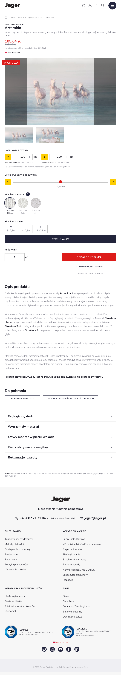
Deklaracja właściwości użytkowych (70, 398)
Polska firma (62, 642)
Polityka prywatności (16, 564)
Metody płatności (14, 544)
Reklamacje (11, 554)
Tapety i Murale (17, 17)
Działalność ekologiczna (76, 606)
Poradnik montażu (22, 398)
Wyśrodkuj (60, 187)
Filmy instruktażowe (74, 539)
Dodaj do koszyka (89, 257)
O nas (66, 596)
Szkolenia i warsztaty (74, 559)
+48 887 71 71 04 (47, 518)
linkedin (76, 649)
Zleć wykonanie (71, 554)
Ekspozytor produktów (75, 575)
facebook (68, 649)
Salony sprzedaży (72, 611)
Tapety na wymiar (34, 17)
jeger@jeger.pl (95, 518)
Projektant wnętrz (72, 549)
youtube (60, 649)
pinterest (44, 649)
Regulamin (11, 559)
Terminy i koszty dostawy (19, 539)
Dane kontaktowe (72, 616)
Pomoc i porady (71, 564)
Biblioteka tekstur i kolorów (20, 606)
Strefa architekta (13, 601)
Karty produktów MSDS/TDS (79, 570)
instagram (52, 649)
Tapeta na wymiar (60, 239)
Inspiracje (68, 580)
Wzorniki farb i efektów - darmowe (82, 544)
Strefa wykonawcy (15, 596)
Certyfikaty (69, 601)
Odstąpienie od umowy (17, 549)
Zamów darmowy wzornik (89, 266)
